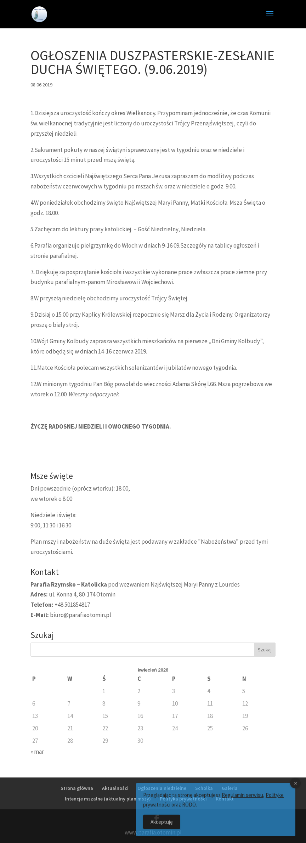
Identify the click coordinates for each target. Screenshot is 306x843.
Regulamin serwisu (242, 800)
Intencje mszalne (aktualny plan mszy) (108, 799)
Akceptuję (162, 827)
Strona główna (77, 788)
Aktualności (115, 788)
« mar (37, 752)
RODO (189, 810)
